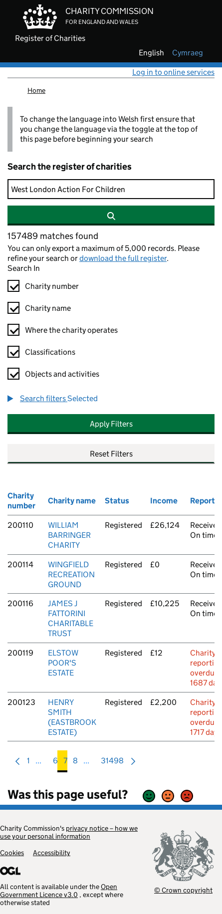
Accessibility (51, 852)
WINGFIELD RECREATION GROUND (71, 574)
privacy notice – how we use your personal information (69, 832)
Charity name (48, 308)
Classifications (50, 352)
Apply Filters (111, 424)
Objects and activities (62, 374)
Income (164, 500)
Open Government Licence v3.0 (58, 890)
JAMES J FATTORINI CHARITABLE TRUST (70, 618)
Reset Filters (111, 453)
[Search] (111, 189)
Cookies (12, 852)
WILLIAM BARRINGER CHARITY (69, 535)
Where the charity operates (71, 330)
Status (117, 500)
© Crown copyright (183, 890)
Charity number (52, 286)
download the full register (123, 258)
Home (36, 90)
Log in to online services (173, 72)
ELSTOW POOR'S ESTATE (63, 663)
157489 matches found (52, 236)
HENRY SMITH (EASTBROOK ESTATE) (72, 717)
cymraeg (187, 52)
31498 (112, 763)
